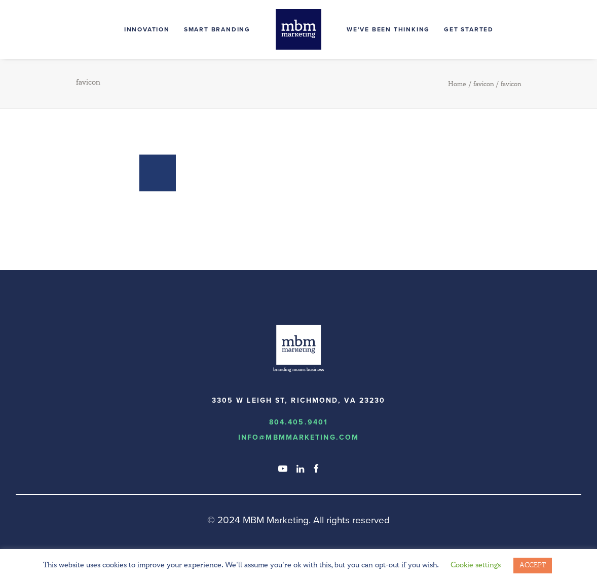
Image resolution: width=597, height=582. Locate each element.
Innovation (147, 29)
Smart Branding (217, 29)
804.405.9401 (298, 422)
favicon (483, 84)
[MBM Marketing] (298, 29)
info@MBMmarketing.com (298, 437)
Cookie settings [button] (476, 565)
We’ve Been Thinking (388, 29)
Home (457, 84)
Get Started (469, 29)
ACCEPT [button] (532, 565)
